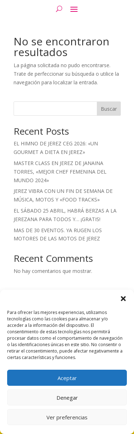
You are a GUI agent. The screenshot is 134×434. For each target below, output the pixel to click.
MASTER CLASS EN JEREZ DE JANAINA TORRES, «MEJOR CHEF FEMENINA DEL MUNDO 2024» (60, 172)
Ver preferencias (67, 417)
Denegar (67, 397)
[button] (123, 298)
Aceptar (67, 377)
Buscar (109, 108)
